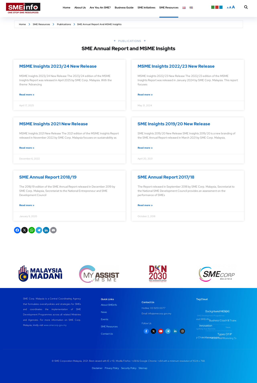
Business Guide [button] (124, 7)
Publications (64, 24)
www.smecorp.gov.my (55, 325)
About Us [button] (80, 7)
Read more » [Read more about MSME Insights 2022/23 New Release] (145, 94)
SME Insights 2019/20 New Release (174, 124)
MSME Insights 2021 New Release (53, 124)
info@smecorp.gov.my (159, 313)
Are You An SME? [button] (100, 7)
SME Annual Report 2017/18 (166, 177)
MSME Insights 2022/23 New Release (176, 66)
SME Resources (41, 24)
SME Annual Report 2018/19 (48, 177)
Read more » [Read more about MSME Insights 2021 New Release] (26, 147)
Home (66, 7)
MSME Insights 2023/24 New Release (58, 66)
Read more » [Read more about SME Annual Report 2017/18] (145, 205)
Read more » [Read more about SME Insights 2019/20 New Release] (145, 147)
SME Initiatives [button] (146, 7)
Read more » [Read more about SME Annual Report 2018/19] (26, 205)
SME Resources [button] (168, 7)
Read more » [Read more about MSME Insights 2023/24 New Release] (26, 94)
